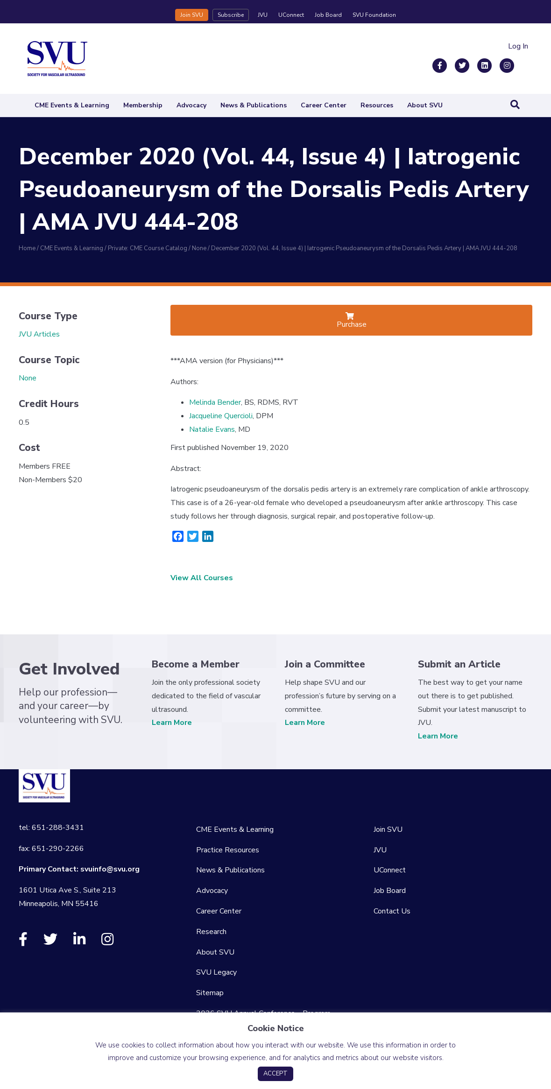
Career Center (323, 105)
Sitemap (210, 993)
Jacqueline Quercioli (221, 416)
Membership (142, 105)
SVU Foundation (374, 15)
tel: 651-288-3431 (51, 827)
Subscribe (231, 15)
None (27, 378)
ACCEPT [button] (275, 1073)
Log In (518, 46)
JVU (263, 15)
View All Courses (201, 578)
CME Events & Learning (72, 105)
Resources (376, 105)
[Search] (515, 104)
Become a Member (196, 664)
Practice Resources (227, 850)
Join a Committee (325, 664)
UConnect (291, 15)
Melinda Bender (215, 402)
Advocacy (191, 105)
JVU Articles (39, 334)
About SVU (425, 105)
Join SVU (191, 15)
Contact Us (392, 911)
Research (211, 932)
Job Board (328, 15)
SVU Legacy (216, 972)
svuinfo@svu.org (110, 869)
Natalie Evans (212, 429)
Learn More (172, 722)
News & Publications (253, 105)
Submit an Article (459, 664)
